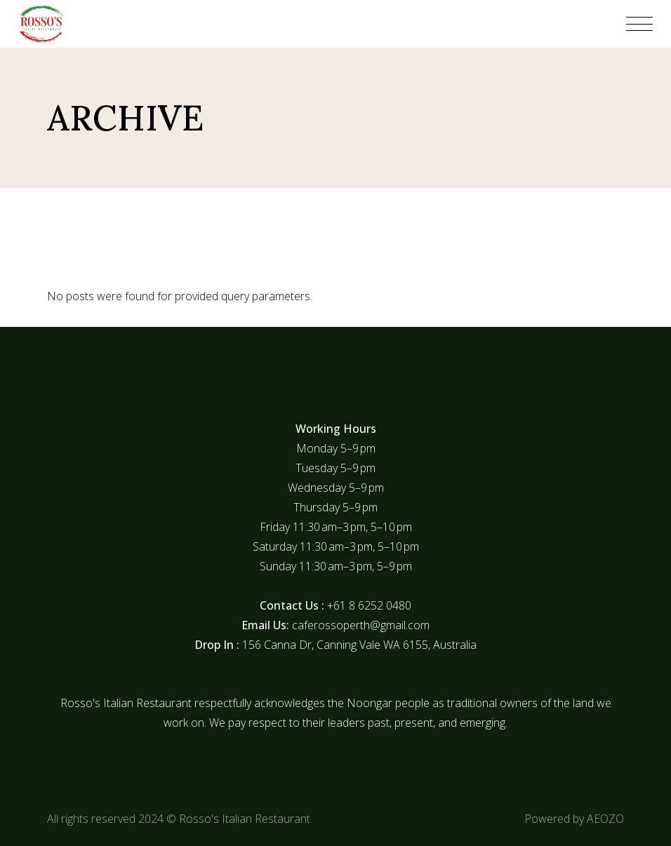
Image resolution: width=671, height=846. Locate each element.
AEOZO (605, 818)
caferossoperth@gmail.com (361, 625)
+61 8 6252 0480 (369, 605)
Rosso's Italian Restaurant (244, 818)
